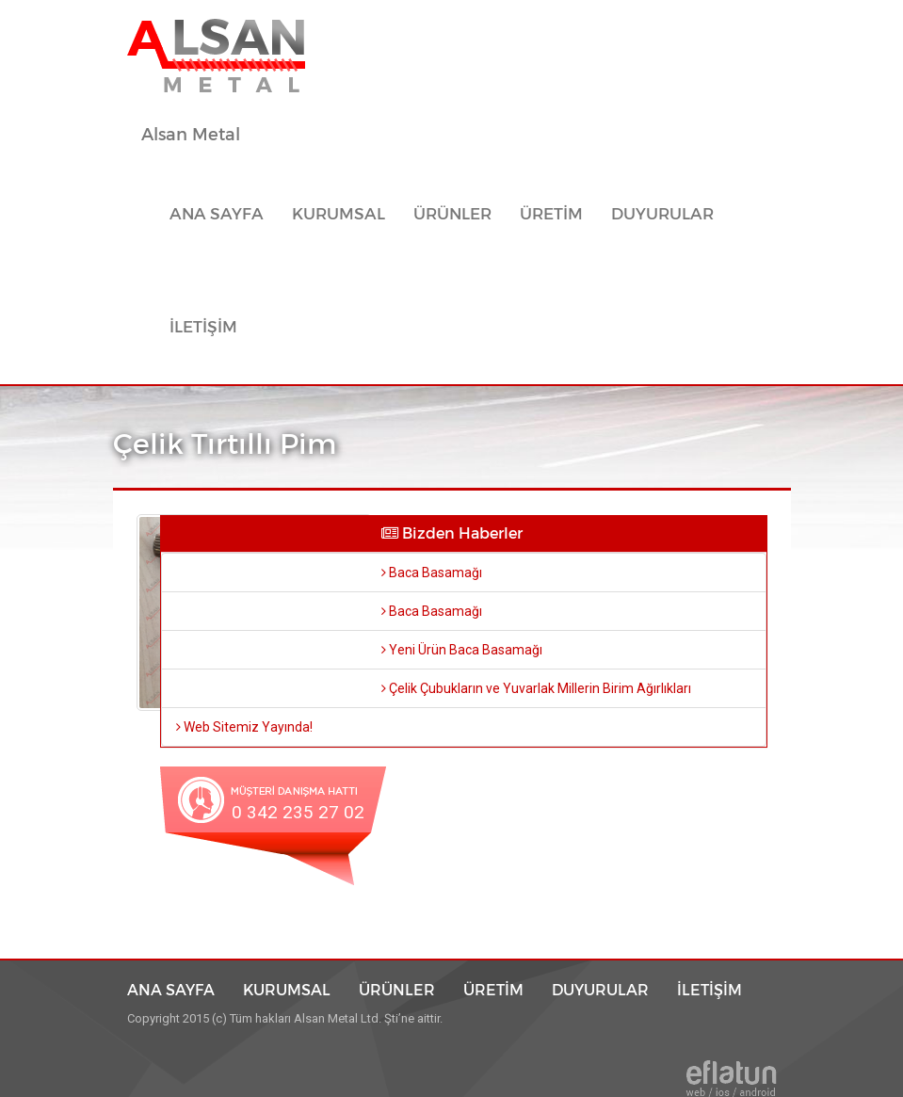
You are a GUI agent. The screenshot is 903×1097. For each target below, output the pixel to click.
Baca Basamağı (431, 572)
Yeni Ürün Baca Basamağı (461, 649)
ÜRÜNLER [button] (452, 214)
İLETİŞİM (203, 327)
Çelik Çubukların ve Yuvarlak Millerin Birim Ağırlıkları (536, 688)
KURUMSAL (338, 214)
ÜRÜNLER (397, 989)
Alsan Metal (190, 134)
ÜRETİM (551, 214)
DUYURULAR (662, 214)
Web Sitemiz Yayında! (244, 726)
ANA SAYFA (223, 213)
